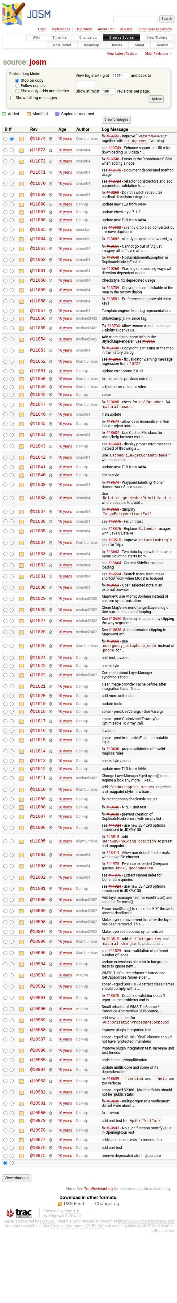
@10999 (38, 939)
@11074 (38, 139)
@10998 (38, 950)
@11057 (38, 316)
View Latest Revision (122, 54)
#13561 (112, 251)
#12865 (114, 366)
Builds (117, 45)
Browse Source (121, 38)
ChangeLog (107, 1240)
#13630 (112, 772)
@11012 (38, 793)
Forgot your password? (155, 29)
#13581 (112, 304)
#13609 (112, 1110)
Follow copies (30, 85)
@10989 (38, 1049)
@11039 (38, 499)
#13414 (112, 880)
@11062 (38, 264)
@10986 (38, 1081)
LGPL (156, 1266)
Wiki (36, 38)
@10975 (38, 1191)
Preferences (61, 29)
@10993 (38, 1004)
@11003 (38, 893)
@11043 (38, 458)
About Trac (106, 29)
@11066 (38, 223)
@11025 (38, 663)
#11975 (112, 891)
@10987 (38, 1070)
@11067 (38, 214)
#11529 (114, 980)
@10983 (38, 1112)
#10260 (112, 193)
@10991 (38, 1027)
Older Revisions (156, 54)
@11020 (38, 715)
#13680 (112, 413)
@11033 (38, 571)
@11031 (38, 593)
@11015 (38, 763)
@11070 (38, 184)
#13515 (114, 557)
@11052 (38, 369)
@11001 (38, 916)
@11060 (38, 285)
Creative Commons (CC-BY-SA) (77, 1262)
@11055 (38, 335)
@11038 (38, 513)
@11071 (38, 173)
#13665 (148, 348)
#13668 (112, 524)
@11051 (38, 379)
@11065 (38, 233)
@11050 (38, 387)
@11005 (38, 868)
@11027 (38, 638)
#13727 (112, 137)
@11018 (38, 733)
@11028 (38, 627)
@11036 (38, 537)
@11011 (38, 803)
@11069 (38, 195)
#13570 (112, 1025)
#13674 (112, 434)
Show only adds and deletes (42, 91)
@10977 (38, 1174)
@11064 (38, 243)
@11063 (38, 253)
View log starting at (103, 75)
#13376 (114, 537)
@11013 (38, 784)
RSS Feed (74, 1240)
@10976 (38, 1182)
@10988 (38, 1060)
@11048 (38, 405)
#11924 (114, 852)
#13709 (112, 293)
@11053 (38, 358)
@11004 (38, 882)
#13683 (114, 456)
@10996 (38, 970)
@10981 (38, 1135)
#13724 (114, 182)
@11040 (38, 489)
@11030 (38, 604)
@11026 (38, 649)
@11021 (38, 705)
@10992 (38, 1016)
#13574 (112, 497)
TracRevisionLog (98, 1225)
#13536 (112, 1133)
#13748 (112, 160)
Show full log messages (33, 97)
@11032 (38, 582)
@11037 (38, 527)
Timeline (59, 38)
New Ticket (62, 45)
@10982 (38, 1124)
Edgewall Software (65, 1251)
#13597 (112, 1161)
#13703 (113, 333)
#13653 (112, 658)
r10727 (134, 371)
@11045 (38, 436)
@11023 (38, 684)
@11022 (38, 694)
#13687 (112, 445)
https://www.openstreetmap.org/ (146, 1257)
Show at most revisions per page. (113, 91)
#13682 (114, 231)
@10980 (38, 1145)
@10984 (38, 1101)
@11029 (38, 615)
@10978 (38, 1164)
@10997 (38, 960)
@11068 (38, 205)
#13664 (114, 580)
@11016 (38, 753)
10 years (65, 139)
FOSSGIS (47, 1257)
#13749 (114, 148)
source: (15, 62)
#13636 (115, 635)
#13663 (112, 568)
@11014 (38, 774)
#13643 (112, 262)
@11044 (38, 447)
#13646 (112, 833)
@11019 (38, 724)
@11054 (38, 346)
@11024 (38, 675)
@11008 (38, 834)
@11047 (38, 415)
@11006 (38, 855)
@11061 (38, 275)
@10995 (38, 982)
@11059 (38, 295)
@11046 (38, 426)
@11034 (38, 559)
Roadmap (91, 45)
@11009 (38, 825)
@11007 (38, 843)
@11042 (38, 470)
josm (37, 62)
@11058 (38, 306)
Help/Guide (84, 29)
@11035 (38, 547)
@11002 (38, 905)
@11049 (38, 396)
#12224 (114, 591)
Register (126, 29)
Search (162, 45)
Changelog (88, 38)
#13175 (114, 171)
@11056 (38, 325)
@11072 (38, 162)
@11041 (38, 480)
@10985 (38, 1091)
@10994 (38, 993)
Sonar (140, 45)
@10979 (38, 1154)
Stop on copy (29, 80)
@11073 (38, 151)
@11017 (38, 743)
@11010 (38, 814)
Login (42, 29)
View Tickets (156, 38)
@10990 (38, 1038)
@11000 (38, 927)
